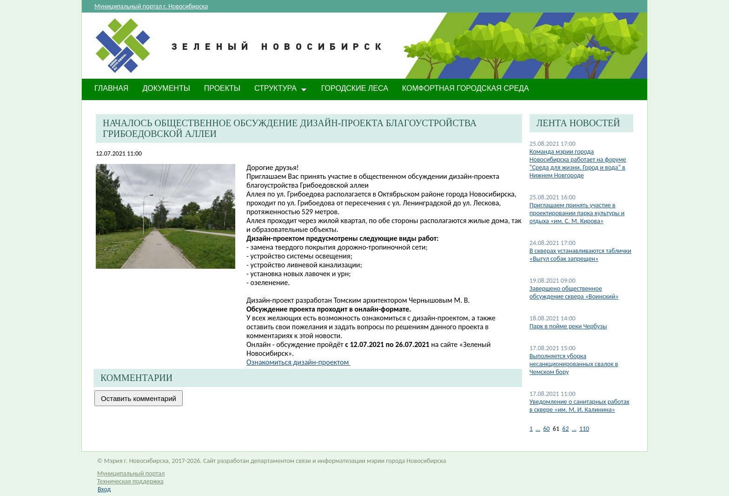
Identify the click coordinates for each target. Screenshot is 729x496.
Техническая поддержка (130, 481)
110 (584, 429)
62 (565, 429)
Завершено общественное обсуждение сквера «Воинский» (574, 292)
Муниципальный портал (131, 473)
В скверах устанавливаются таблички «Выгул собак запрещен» (580, 255)
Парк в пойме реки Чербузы (568, 326)
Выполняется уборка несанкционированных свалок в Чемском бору (574, 364)
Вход (104, 489)
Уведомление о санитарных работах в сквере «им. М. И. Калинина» (580, 406)
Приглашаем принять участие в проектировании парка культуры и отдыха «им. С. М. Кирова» (577, 213)
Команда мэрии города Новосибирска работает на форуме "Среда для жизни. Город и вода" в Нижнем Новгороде (578, 163)
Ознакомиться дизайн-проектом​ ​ (298, 362)
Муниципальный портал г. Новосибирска (151, 6)
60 (546, 429)
